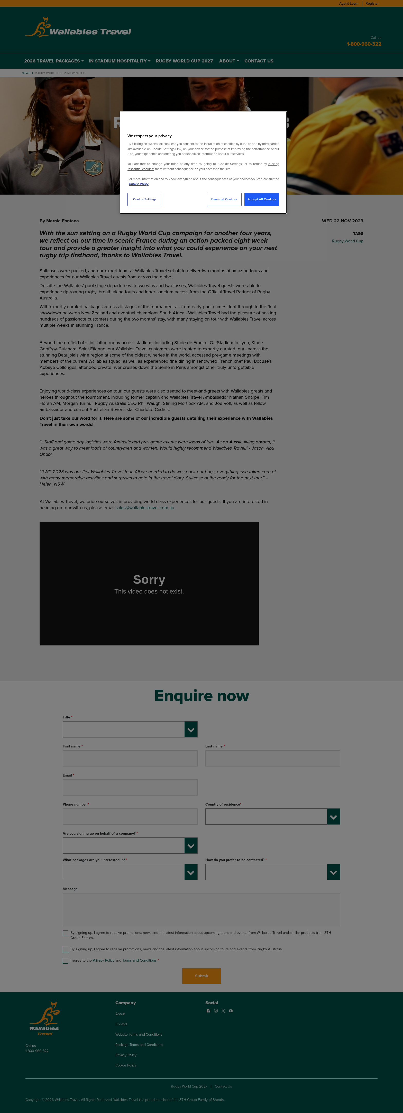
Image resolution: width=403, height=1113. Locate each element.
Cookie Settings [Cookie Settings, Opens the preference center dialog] (145, 199)
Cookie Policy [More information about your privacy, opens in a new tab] (139, 183)
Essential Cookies (224, 199)
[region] (203, 162)
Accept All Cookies (262, 199)
